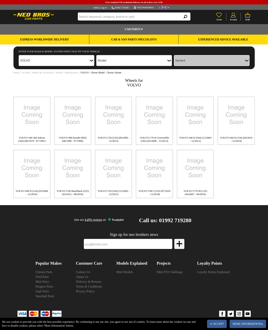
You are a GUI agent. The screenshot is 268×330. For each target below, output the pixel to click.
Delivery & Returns (88, 281)
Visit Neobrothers (145, 7)
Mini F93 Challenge (170, 272)
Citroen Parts (44, 272)
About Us (82, 277)
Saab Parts (42, 291)
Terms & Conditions (89, 286)
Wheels (59, 72)
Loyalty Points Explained (213, 272)
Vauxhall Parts (45, 296)
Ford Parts (42, 277)
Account (233, 20)
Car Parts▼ (134, 29)
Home (16, 72)
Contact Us (83, 272)
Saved (219, 20)
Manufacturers (72, 72)
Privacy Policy (85, 291)
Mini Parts (42, 281)
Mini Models (124, 272)
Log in (103, 7)
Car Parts (25, 72)
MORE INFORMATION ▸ (248, 323)
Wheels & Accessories (43, 72)
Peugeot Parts (44, 286)
